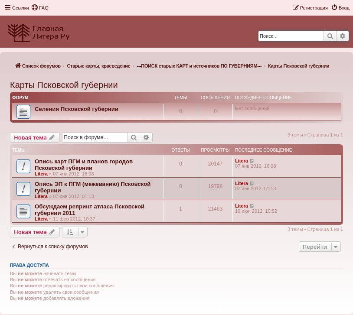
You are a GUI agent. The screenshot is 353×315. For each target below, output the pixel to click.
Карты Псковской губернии (64, 85)
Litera (41, 173)
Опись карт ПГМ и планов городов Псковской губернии (84, 164)
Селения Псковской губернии (76, 109)
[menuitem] (40, 8)
